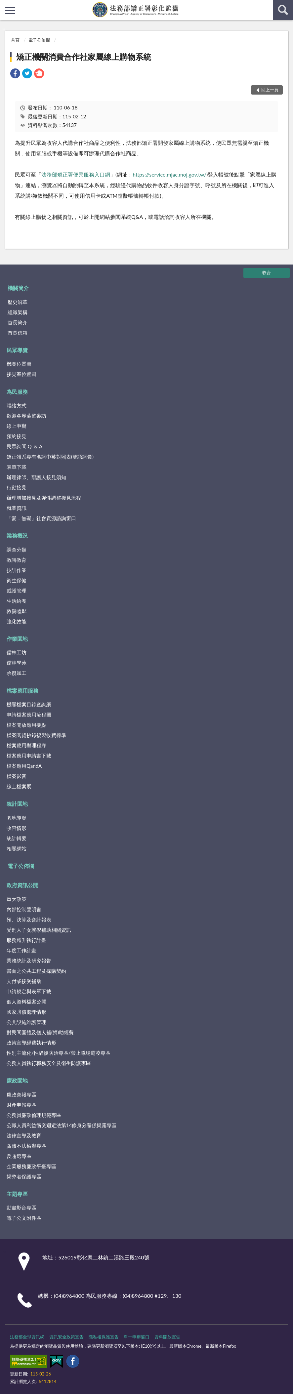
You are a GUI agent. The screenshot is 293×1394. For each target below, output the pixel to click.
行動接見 (16, 487)
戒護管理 (16, 591)
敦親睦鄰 (16, 611)
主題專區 (17, 1194)
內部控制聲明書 (24, 909)
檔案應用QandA (24, 766)
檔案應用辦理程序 (26, 745)
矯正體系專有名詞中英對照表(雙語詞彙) (50, 457)
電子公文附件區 (24, 1218)
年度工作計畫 (21, 950)
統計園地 (17, 803)
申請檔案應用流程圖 (29, 715)
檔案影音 (16, 776)
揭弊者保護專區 (24, 1176)
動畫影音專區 (21, 1207)
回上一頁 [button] (269, 89)
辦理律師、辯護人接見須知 (36, 477)
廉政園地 (17, 1080)
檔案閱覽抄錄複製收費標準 (36, 735)
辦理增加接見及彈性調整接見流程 (44, 498)
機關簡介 (18, 288)
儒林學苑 (16, 663)
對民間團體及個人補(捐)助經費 (40, 1032)
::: (5, 5)
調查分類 (16, 550)
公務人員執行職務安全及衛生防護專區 (49, 1063)
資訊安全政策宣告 (66, 1336)
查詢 (283, 10)
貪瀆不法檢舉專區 (26, 1146)
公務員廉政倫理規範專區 (34, 1115)
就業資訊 (16, 508)
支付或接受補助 (24, 981)
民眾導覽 (17, 350)
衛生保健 (16, 580)
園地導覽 (16, 818)
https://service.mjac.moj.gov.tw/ (169, 174)
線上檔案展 (19, 786)
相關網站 (16, 848)
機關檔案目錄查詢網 (29, 704)
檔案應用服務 (22, 690)
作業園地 (17, 639)
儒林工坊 (16, 652)
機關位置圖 (19, 364)
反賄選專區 (19, 1156)
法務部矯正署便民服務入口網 (75, 174)
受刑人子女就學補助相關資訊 (39, 930)
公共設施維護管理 (26, 1022)
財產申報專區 (21, 1105)
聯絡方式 (16, 405)
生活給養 (16, 601)
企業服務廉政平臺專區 (31, 1166)
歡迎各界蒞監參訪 (26, 416)
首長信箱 (17, 333)
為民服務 (17, 392)
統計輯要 (16, 838)
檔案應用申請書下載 (29, 755)
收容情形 (16, 828)
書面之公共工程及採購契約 (36, 971)
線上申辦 (16, 426)
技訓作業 (16, 570)
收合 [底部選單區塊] (266, 272)
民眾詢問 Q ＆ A (24, 446)
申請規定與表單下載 (29, 991)
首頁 (15, 40)
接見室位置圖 (21, 374)
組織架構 (17, 312)
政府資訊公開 (22, 885)
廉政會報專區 (21, 1094)
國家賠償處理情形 (26, 1012)
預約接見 (16, 436)
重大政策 (16, 899)
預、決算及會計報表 (29, 919)
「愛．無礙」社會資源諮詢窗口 (41, 518)
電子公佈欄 (39, 40)
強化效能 (16, 621)
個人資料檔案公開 (26, 1001)
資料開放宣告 (167, 1336)
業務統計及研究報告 (29, 961)
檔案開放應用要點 (26, 725)
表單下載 (16, 467)
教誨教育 (16, 560)
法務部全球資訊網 (27, 1336)
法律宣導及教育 (24, 1135)
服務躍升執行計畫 (26, 940)
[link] (15, 74)
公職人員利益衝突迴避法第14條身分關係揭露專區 (61, 1125)
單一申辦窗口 (136, 1336)
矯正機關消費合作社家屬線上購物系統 (83, 57)
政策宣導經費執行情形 (31, 1043)
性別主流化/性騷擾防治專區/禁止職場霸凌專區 (58, 1053)
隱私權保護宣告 (104, 1336)
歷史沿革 (17, 302)
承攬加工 (16, 673)
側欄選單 (10, 10)
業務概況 (17, 535)
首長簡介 (17, 322)
